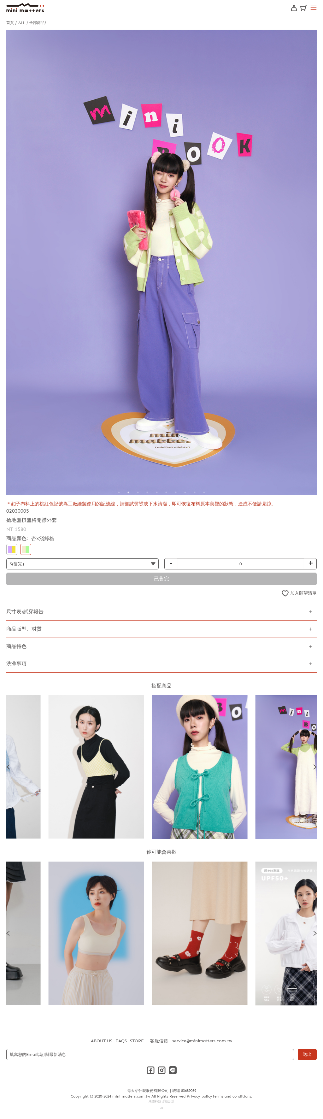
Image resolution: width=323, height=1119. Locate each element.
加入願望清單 (303, 593)
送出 (307, 1054)
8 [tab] (185, 492)
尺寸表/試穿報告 (25, 612)
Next (315, 767)
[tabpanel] (161, 262)
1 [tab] (119, 492)
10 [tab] (204, 492)
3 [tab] (138, 492)
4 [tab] (147, 492)
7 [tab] (176, 492)
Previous (7, 767)
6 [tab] (166, 492)
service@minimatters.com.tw (202, 1041)
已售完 (161, 579)
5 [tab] (157, 492)
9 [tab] (194, 492)
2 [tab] (128, 492)
